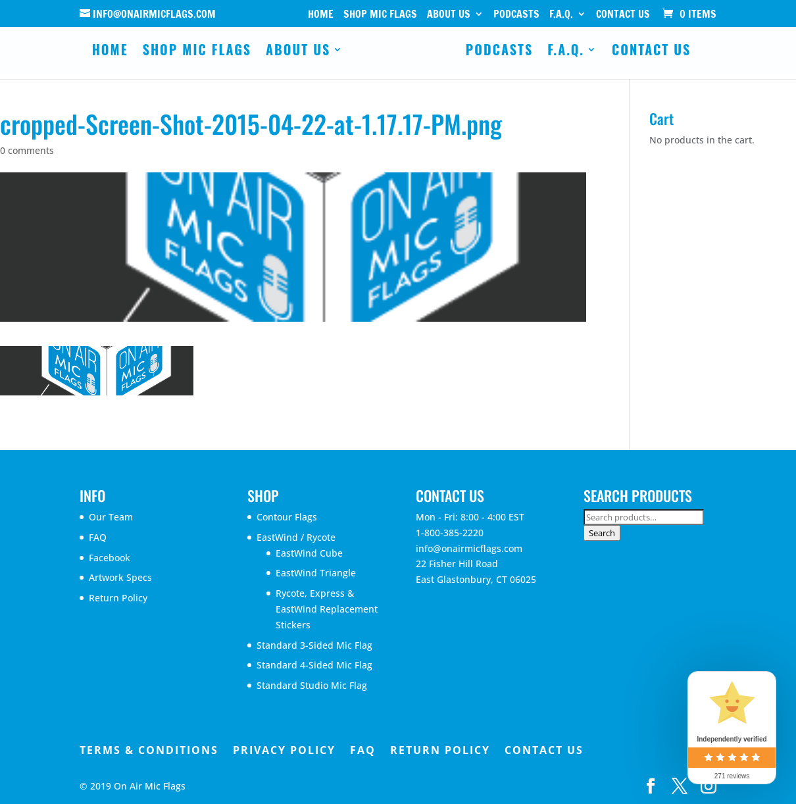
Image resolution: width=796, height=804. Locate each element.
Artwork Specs (120, 577)
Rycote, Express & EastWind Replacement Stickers (327, 609)
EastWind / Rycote (296, 537)
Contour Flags (287, 517)
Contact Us (623, 15)
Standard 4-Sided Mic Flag (314, 665)
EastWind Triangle (316, 572)
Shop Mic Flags (380, 15)
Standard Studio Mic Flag (312, 685)
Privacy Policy (284, 750)
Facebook (109, 557)
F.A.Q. (561, 15)
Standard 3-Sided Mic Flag (314, 645)
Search (602, 533)
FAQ (98, 537)
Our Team (111, 517)
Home (321, 15)
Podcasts (516, 15)
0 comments (27, 150)
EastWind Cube (309, 553)
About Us (448, 15)
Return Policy (118, 597)
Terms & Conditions (149, 750)
